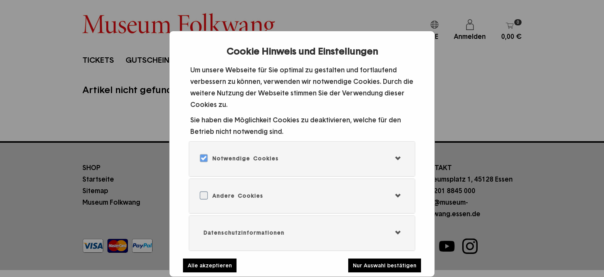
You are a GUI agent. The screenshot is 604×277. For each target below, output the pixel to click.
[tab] (301, 159)
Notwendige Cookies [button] (245, 158)
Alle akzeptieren (210, 265)
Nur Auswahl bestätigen (384, 265)
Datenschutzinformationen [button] (243, 232)
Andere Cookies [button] (237, 195)
